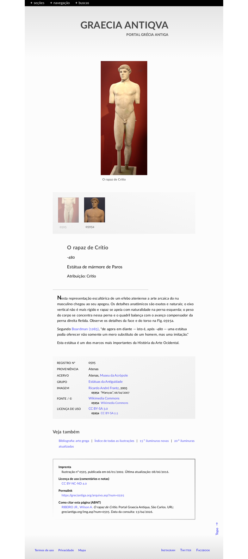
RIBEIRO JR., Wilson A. (77, 507)
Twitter (185, 550)
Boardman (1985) (85, 329)
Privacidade (66, 550)
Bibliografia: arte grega (74, 440)
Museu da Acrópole (114, 375)
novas (154, 440)
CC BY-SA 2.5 (109, 413)
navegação (61, 3)
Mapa (82, 550)
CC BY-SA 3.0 (98, 408)
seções (39, 3)
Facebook (203, 550)
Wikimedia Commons (104, 398)
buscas (84, 3)
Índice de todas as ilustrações (114, 440)
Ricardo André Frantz (104, 388)
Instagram (168, 550)
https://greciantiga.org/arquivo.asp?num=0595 (93, 495)
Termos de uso (44, 550)
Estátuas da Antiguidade (106, 381)
